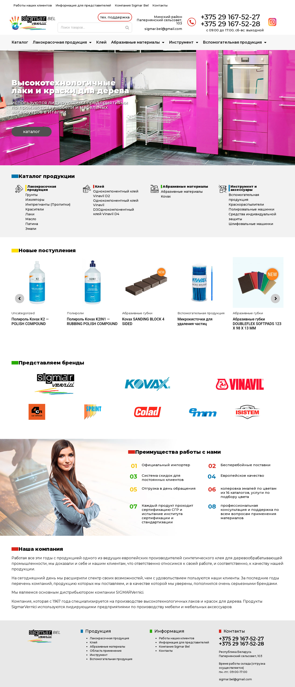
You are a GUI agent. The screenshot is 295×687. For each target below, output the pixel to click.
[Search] (127, 27)
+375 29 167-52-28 (230, 24)
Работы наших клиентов (32, 5)
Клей (101, 42)
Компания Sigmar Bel (132, 5)
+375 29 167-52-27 (230, 17)
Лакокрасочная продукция (62, 42)
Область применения (105, 650)
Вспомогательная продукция (234, 42)
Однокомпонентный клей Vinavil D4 (113, 211)
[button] (115, 17)
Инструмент (183, 42)
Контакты (160, 5)
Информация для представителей (83, 5)
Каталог (20, 42)
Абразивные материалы (137, 42)
